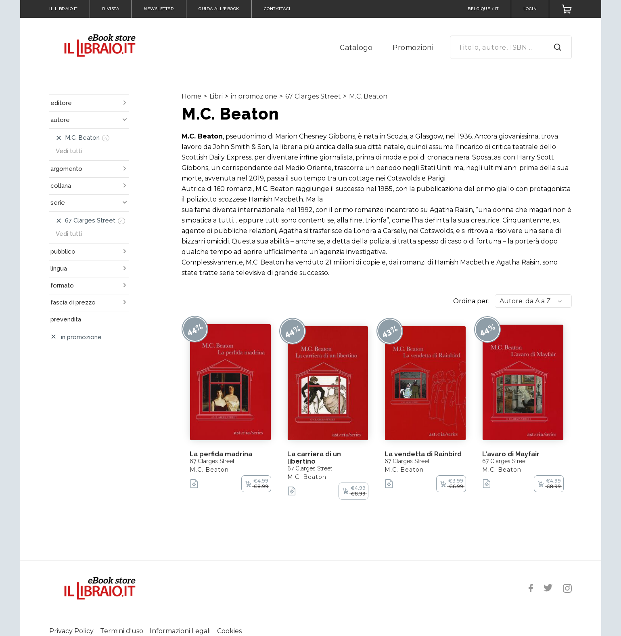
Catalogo (356, 47)
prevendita (65, 319)
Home (191, 96)
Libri (216, 96)
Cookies (229, 631)
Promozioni (413, 47)
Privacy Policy (71, 631)
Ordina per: (471, 301)
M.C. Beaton (368, 96)
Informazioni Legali (180, 631)
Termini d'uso (121, 631)
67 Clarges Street (313, 96)
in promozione (254, 96)
